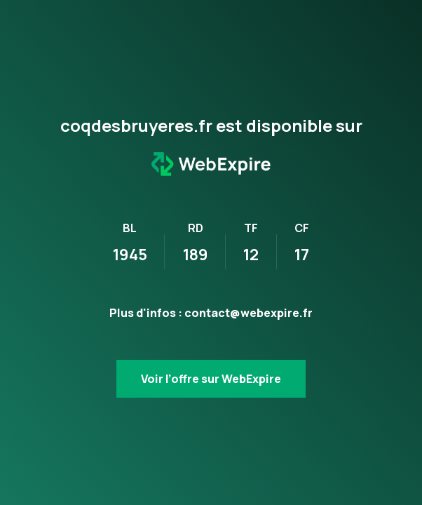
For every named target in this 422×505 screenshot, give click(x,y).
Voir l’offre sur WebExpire (211, 378)
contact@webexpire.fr (248, 313)
